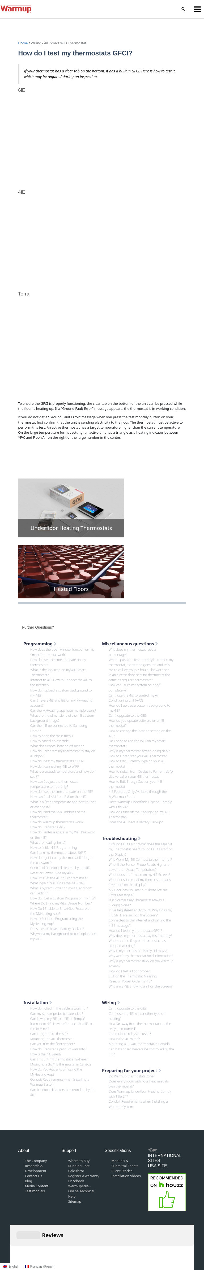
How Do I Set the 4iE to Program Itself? (59, 878)
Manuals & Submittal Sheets (125, 1163)
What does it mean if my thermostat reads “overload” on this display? (140, 882)
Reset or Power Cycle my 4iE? (51, 873)
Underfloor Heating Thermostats (71, 528)
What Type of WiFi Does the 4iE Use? (57, 883)
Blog (28, 1180)
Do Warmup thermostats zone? (132, 1076)
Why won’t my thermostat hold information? (141, 955)
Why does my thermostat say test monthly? (140, 935)
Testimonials (35, 1191)
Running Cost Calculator (79, 1168)
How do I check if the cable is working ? (59, 1008)
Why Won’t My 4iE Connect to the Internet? (140, 859)
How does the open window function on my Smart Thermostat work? (62, 652)
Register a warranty (83, 1175)
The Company (36, 1160)
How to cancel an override (49, 740)
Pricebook (76, 1180)
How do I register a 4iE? (47, 827)
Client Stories (122, 1170)
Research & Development (35, 1168)
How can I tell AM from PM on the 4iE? (58, 796)
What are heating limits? (48, 842)
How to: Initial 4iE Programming (53, 847)
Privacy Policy (126, 1243)
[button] (183, 9)
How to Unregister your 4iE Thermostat (138, 756)
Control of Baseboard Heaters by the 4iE (60, 867)
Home (23, 43)
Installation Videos (126, 1175)
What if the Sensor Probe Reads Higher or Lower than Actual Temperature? (140, 867)
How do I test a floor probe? (129, 971)
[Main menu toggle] (197, 9)
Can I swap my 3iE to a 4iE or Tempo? (57, 1018)
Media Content (36, 1186)
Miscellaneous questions (130, 644)
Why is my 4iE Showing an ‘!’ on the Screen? (140, 986)
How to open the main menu (51, 735)
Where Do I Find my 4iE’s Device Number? (61, 903)
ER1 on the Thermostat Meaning (133, 976)
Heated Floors (71, 589)
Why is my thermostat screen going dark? (139, 751)
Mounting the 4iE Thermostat (52, 1038)
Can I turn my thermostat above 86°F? (58, 852)
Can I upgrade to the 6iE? (127, 715)
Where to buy (79, 1160)
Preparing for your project (131, 1070)
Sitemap (74, 1201)
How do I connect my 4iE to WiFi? (54, 766)
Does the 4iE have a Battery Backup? (57, 928)
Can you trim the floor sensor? (52, 1043)
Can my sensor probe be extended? (56, 1013)
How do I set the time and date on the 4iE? (61, 791)
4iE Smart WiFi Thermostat (65, 43)
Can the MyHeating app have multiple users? (63, 710)
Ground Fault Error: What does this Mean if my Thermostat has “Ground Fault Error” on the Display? (141, 849)
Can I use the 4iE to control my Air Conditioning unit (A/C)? (134, 698)
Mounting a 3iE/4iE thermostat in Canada (60, 1064)
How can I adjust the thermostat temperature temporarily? (54, 784)
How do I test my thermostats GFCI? (56, 761)
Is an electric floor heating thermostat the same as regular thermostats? (139, 677)
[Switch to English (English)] (11, 1266)
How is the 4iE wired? (45, 1054)
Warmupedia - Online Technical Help (81, 1191)
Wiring (36, 43)
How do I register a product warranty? (58, 1049)
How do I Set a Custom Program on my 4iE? (62, 898)
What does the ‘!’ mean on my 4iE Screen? (139, 874)
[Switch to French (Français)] (40, 1266)
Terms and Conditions (91, 1243)
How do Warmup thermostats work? (56, 822)
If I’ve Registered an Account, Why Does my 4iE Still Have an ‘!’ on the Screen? (140, 912)
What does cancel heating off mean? (57, 745)
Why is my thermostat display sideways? (138, 950)
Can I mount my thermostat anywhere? (59, 1059)
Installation (37, 1003)
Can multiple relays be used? (130, 1033)
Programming (40, 644)
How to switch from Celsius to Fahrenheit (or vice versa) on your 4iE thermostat (141, 774)
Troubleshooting (121, 838)
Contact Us (33, 1175)
